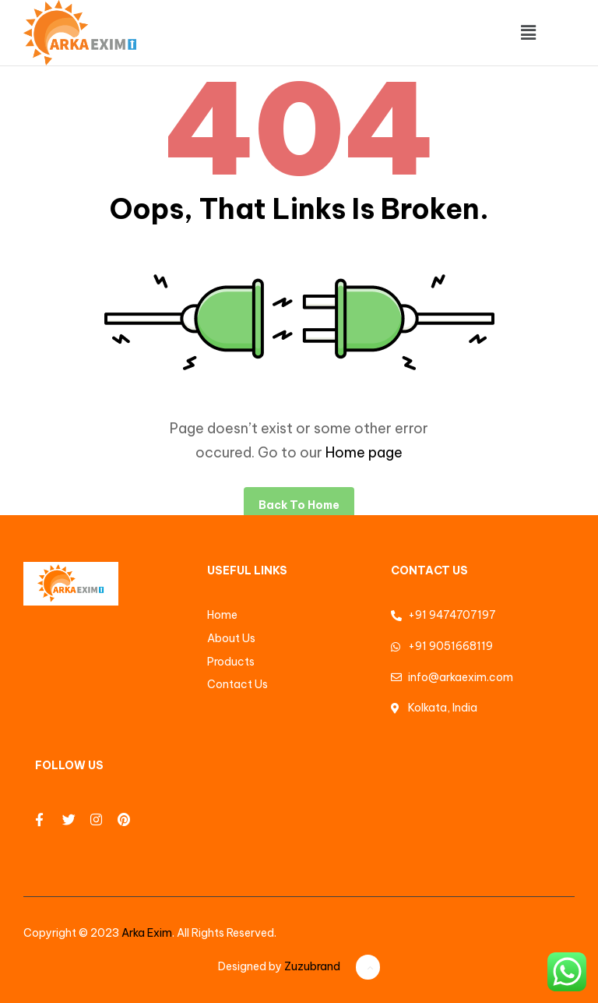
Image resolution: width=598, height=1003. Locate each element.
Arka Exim (146, 933)
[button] (528, 32)
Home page (364, 452)
